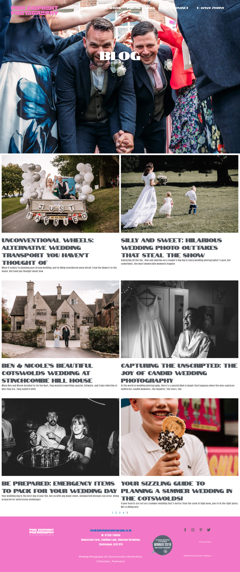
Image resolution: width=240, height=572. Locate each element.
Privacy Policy (205, 542)
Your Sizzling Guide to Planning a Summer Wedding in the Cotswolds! (176, 490)
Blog (150, 7)
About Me (87, 7)
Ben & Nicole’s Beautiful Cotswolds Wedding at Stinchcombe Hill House (47, 372)
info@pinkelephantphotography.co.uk (110, 530)
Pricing (134, 7)
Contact (180, 7)
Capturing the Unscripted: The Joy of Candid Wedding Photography (179, 372)
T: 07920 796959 (210, 7)
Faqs (163, 7)
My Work (112, 7)
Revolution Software (202, 555)
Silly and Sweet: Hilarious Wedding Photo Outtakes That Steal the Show (171, 247)
